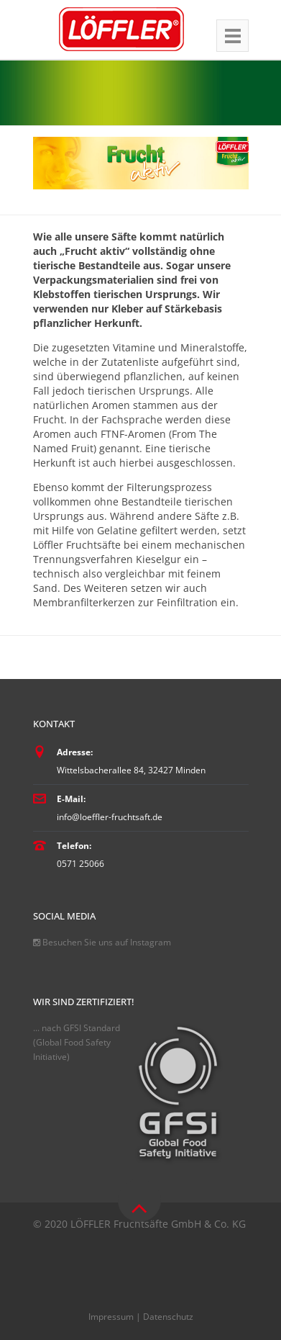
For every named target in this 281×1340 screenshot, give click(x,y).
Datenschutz (168, 1316)
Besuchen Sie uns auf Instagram (102, 942)
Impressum (111, 1316)
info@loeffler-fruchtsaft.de (109, 817)
